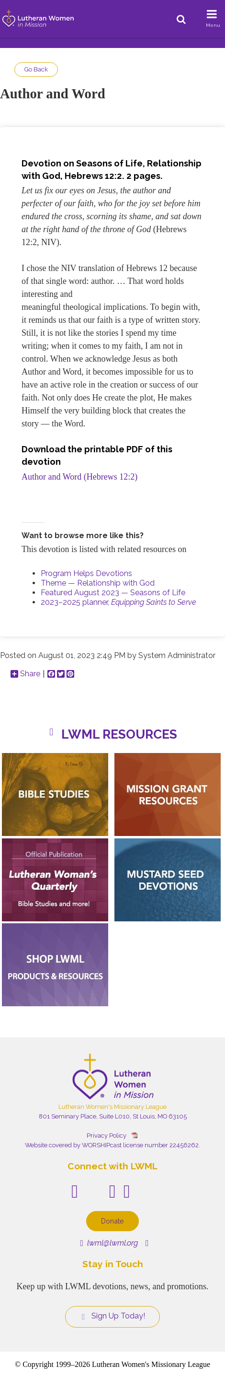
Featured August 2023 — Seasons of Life (113, 592)
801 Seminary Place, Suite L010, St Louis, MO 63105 (113, 1116)
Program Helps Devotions (86, 573)
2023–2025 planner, (118, 602)
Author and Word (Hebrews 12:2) (79, 477)
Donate (112, 1221)
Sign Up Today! (112, 1316)
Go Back (36, 69)
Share (25, 674)
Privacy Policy (106, 1135)
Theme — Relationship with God (98, 583)
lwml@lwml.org (109, 1243)
